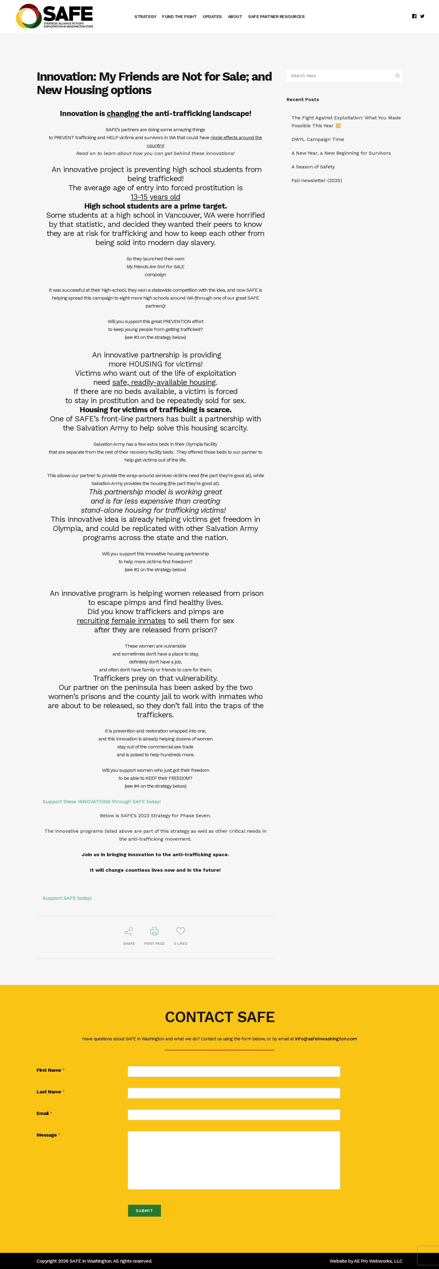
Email (44, 1113)
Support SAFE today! (67, 898)
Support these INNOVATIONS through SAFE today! (102, 801)
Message (48, 1135)
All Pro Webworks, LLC (378, 1261)
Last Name (51, 1092)
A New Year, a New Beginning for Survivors (341, 153)
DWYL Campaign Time (317, 139)
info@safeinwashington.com (326, 1039)
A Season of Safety (313, 167)
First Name (51, 1070)
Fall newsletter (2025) (316, 180)
